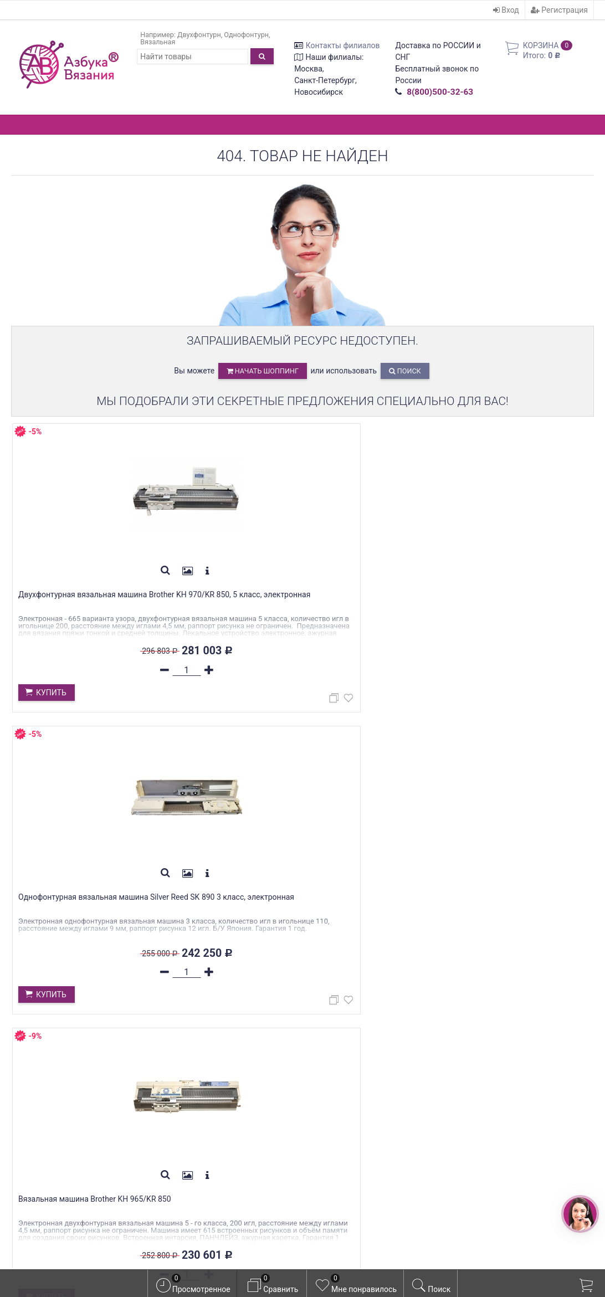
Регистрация (559, 10)
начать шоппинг (263, 371)
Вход (506, 10)
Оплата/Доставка (192, 1065)
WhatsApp (70, 1115)
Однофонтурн (246, 34)
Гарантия (175, 1077)
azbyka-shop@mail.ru (61, 1152)
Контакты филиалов (343, 45)
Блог (165, 1114)
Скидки (171, 1090)
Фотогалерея (182, 1127)
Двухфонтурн (199, 34)
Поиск (405, 371)
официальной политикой (375, 1251)
